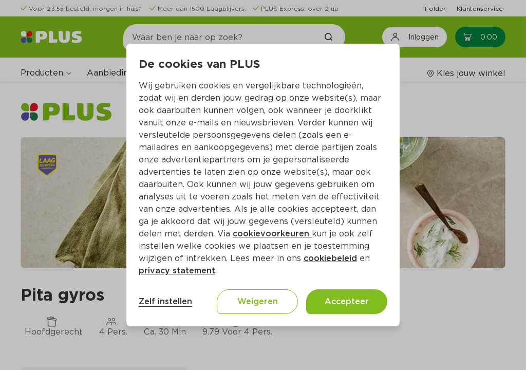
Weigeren (257, 301)
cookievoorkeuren (272, 233)
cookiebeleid (330, 258)
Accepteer (347, 301)
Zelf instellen (165, 301)
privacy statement (177, 270)
